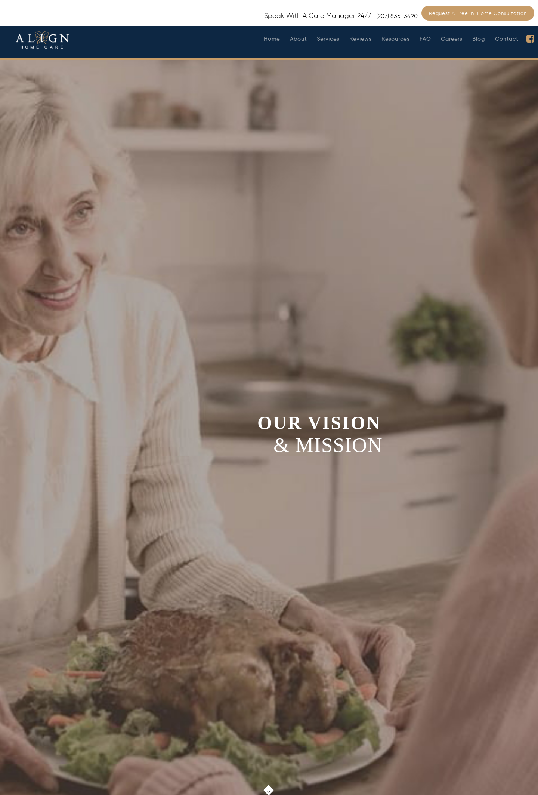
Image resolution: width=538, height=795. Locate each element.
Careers (451, 39)
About (298, 39)
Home (272, 39)
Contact (506, 39)
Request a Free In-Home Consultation (478, 13)
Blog (478, 39)
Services (328, 39)
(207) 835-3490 (397, 15)
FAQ (425, 39)
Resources (395, 39)
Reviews (360, 39)
